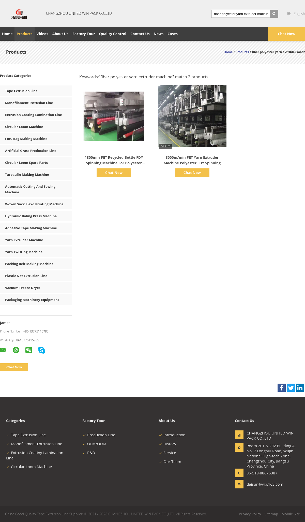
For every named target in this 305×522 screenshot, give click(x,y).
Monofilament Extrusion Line (29, 102)
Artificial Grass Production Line (30, 150)
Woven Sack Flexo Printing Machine (34, 204)
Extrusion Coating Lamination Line (33, 114)
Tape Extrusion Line (21, 91)
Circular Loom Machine (24, 126)
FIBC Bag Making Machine (26, 138)
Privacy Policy (250, 514)
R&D (88, 452)
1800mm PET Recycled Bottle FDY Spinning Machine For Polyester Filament (114, 163)
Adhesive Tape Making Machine (31, 228)
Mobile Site (291, 514)
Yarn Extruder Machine (24, 240)
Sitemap (271, 514)
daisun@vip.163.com (263, 484)
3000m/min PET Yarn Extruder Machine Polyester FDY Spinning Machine (192, 163)
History (167, 443)
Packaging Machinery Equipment (32, 299)
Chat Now (286, 33)
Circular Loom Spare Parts (26, 162)
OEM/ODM (94, 443)
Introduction (172, 434)
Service (167, 452)
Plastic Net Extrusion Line (26, 275)
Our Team (170, 461)
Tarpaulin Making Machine (27, 174)
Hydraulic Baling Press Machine (31, 216)
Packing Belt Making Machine (29, 264)
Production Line (98, 434)
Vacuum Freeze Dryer (22, 287)
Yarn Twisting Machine (23, 252)
